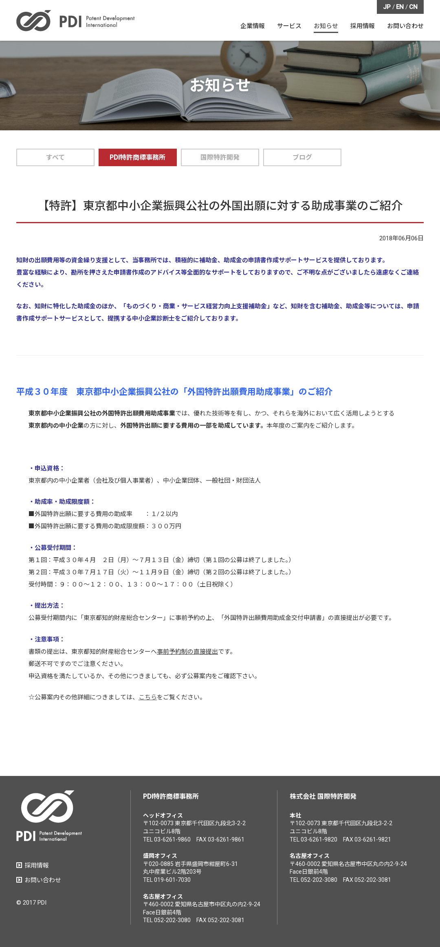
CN (413, 7)
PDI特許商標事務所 (137, 157)
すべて (55, 157)
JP (387, 7)
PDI (75, 20)
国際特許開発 (220, 157)
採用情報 (36, 865)
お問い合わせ (42, 880)
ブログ (302, 157)
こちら (148, 697)
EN (400, 7)
